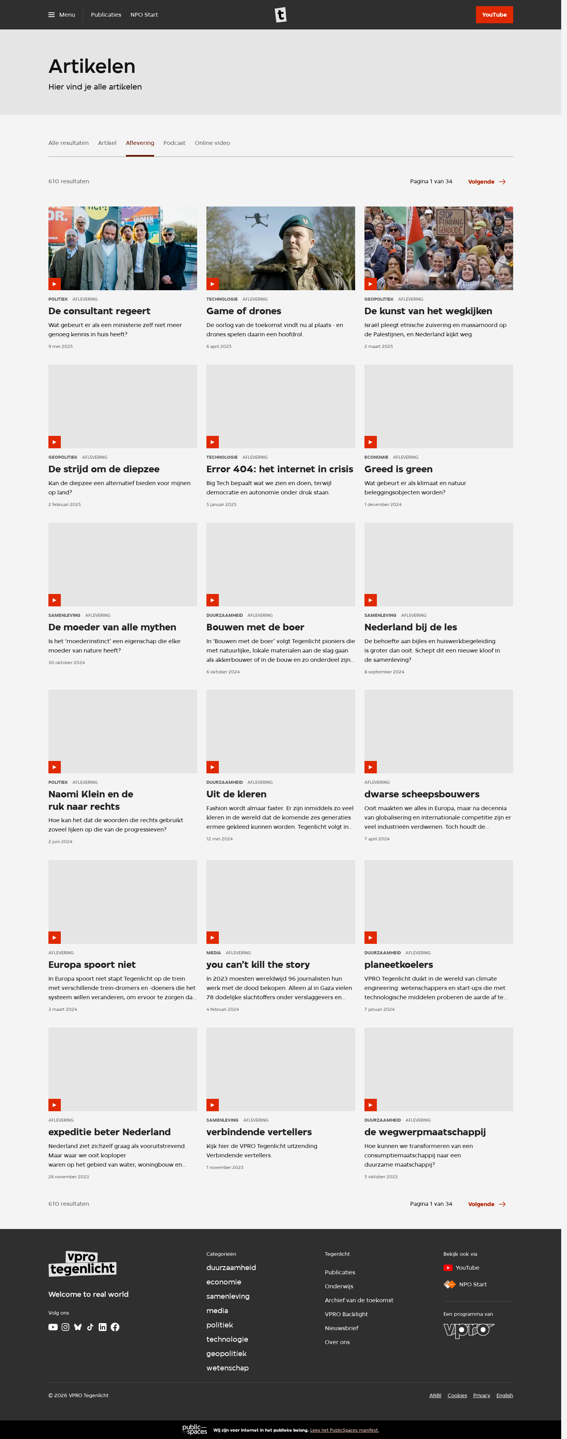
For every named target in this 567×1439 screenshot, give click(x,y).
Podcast (174, 142)
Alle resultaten (68, 142)
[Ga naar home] (281, 14)
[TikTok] (90, 1327)
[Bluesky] (77, 1327)
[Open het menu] (62, 14)
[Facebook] (115, 1327)
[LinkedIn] (102, 1327)
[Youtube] (53, 1327)
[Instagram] (65, 1327)
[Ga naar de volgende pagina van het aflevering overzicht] (487, 181)
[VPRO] (469, 1331)
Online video (212, 142)
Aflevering (140, 142)
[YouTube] (494, 14)
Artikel (107, 142)
